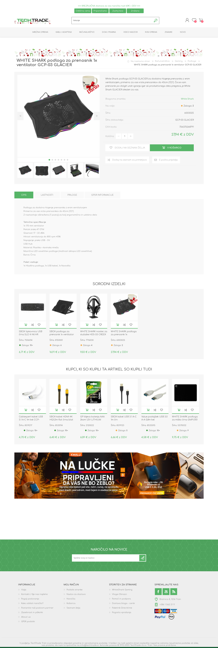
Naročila (71, 600)
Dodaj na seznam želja (39, 325)
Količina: (109, 137)
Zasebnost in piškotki (32, 613)
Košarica (200, 20)
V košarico (25, 325)
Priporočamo (100, 11)
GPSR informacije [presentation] (102, 196)
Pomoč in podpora (121, 600)
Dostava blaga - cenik (123, 604)
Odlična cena (83, 11)
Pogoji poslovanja (30, 600)
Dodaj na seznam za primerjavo (32, 325)
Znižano (135, 11)
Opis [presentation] (23, 196)
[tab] (23, 195)
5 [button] (61, 160)
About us (26, 618)
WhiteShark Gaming (122, 591)
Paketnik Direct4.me (122, 609)
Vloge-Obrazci (119, 595)
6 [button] (64, 160)
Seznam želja (73, 609)
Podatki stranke (75, 591)
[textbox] (112, 21)
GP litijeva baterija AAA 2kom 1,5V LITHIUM (92, 419)
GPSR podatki (28, 622)
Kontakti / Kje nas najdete (34, 595)
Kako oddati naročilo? (32, 604)
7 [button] (67, 160)
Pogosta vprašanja (121, 613)
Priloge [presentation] (72, 196)
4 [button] (58, 160)
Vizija (23, 591)
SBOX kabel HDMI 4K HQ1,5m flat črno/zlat (61, 419)
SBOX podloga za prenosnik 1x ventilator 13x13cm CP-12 (62, 335)
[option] (25, 171)
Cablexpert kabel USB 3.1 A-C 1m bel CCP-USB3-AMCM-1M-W (31, 420)
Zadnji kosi (117, 11)
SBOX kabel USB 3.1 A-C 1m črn (124, 419)
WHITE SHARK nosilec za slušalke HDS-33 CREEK (93, 334)
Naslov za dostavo (76, 595)
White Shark (187, 100)
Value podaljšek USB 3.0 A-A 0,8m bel (154, 419)
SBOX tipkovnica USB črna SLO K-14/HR (30, 334)
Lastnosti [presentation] (47, 196)
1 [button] (49, 160)
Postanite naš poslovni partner (37, 609)
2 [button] (52, 160)
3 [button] (55, 160)
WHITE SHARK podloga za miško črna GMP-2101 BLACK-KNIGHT (185, 420)
